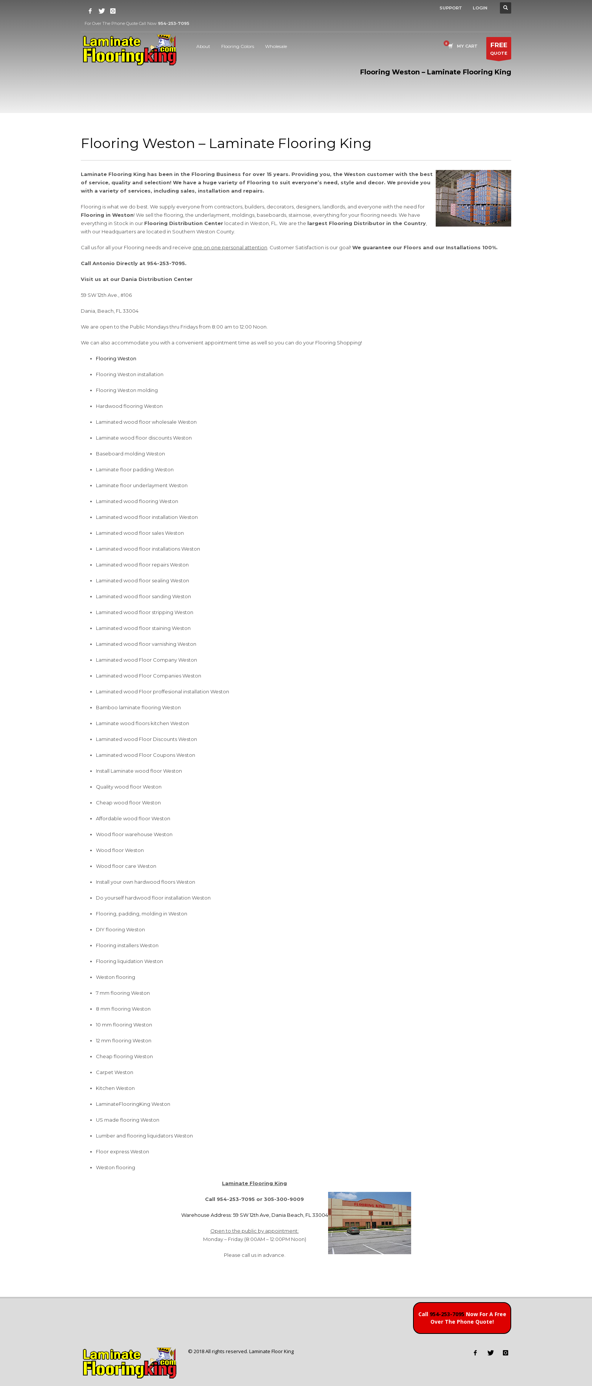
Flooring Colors (237, 46)
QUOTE (498, 50)
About (203, 46)
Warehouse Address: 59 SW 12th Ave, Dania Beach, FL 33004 (254, 1215)
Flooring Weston (116, 358)
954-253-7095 (447, 1314)
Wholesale (276, 46)
